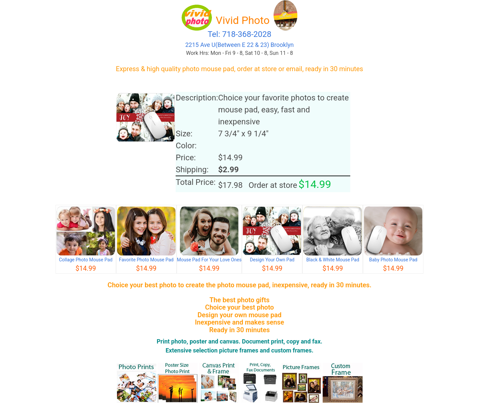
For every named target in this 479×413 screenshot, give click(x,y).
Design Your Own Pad (272, 259)
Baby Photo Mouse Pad (393, 259)
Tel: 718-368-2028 (239, 34)
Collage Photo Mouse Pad (85, 259)
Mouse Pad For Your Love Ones (209, 259)
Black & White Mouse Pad (332, 259)
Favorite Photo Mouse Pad (146, 259)
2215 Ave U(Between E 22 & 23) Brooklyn (239, 44)
